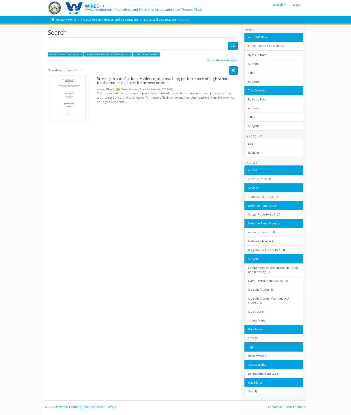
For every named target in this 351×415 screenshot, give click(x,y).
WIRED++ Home (66, 19)
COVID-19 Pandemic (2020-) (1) (268, 281)
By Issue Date (257, 55)
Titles (251, 73)
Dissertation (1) (258, 356)
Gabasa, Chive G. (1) (261, 241)
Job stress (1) (256, 311)
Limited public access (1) (264, 374)
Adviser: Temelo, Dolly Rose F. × (65, 54)
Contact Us (275, 407)
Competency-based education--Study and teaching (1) (273, 270)
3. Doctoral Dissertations (160, 19)
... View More (256, 320)
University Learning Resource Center (80, 407)
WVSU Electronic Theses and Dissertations (110, 19)
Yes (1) (252, 391)
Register (253, 152)
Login (251, 143)
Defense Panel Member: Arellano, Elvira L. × (108, 54)
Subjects (254, 82)
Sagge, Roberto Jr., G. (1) (264, 214)
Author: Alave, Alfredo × (146, 54)
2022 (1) (253, 338)
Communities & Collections (266, 46)
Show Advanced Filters (222, 60)
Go (233, 46)
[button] (279, 4)
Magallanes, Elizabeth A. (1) (266, 250)
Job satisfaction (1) (260, 289)
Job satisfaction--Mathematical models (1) (268, 300)
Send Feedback (295, 407)
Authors (253, 64)
